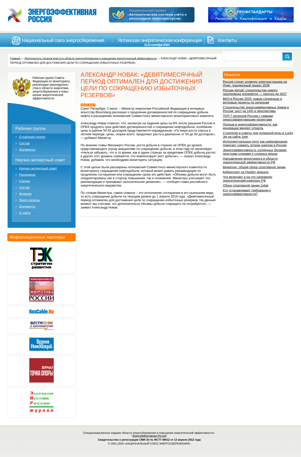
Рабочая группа (30, 128)
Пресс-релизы (29, 200)
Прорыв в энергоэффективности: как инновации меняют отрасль (250, 126)
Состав (24, 143)
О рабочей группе (32, 137)
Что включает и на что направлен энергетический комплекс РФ (247, 178)
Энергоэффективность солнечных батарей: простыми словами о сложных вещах (255, 152)
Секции (24, 181)
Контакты (227, 40)
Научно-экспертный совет (40, 160)
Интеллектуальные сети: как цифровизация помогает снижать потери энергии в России (255, 143)
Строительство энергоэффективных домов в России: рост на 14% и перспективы (256, 109)
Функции (25, 194)
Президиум (27, 175)
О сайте (25, 213)
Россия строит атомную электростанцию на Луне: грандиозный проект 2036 (255, 83)
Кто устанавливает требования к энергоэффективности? (247, 192)
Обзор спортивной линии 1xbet (245, 185)
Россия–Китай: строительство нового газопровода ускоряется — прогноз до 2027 (255, 92)
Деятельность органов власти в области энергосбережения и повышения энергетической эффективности (90, 58)
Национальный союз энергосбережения (63, 40)
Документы (27, 149)
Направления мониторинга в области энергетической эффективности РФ (250, 160)
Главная (15, 58)
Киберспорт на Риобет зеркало (246, 172)
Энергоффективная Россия (149, 435)
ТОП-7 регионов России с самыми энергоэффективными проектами (248, 117)
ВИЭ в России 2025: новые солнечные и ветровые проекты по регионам (252, 100)
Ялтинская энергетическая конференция (157, 42)
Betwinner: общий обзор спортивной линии (254, 167)
